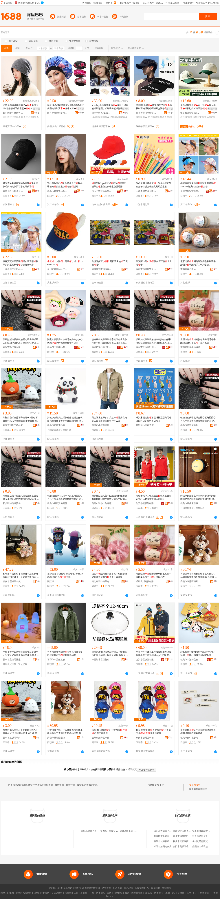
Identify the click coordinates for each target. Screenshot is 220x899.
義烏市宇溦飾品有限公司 (57, 347)
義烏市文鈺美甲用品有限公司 (102, 347)
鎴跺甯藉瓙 (186, 117)
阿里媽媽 (118, 893)
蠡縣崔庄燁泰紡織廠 (190, 347)
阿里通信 (158, 893)
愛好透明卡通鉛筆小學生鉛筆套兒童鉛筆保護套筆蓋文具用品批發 (153, 185)
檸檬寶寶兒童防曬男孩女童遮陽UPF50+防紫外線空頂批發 (198, 185)
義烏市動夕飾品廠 (12, 347)
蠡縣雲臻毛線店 (188, 269)
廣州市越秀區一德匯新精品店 (102, 737)
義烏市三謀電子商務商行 (13, 737)
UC (173, 893)
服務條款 (117, 888)
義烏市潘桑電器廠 (189, 503)
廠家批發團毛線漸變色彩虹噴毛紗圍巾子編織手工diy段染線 (198, 263)
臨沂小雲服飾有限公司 (102, 191)
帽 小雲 (160, 785)
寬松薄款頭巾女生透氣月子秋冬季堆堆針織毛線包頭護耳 (64, 185)
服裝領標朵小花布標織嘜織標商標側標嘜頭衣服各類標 (198, 732)
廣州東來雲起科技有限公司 (57, 269)
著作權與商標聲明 (91, 888)
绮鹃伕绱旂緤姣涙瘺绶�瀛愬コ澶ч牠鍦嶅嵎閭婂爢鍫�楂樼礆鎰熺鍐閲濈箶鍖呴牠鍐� (21, 107)
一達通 (214, 893)
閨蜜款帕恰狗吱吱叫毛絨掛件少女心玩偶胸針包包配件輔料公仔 (64, 341)
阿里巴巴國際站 (23, 893)
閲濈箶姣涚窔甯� (12, 117)
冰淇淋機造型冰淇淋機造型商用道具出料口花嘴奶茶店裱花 (153, 419)
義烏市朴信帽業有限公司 (13, 191)
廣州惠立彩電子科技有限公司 (168, 831)
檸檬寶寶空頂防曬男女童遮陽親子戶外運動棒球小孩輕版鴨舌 (20, 263)
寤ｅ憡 (36, 108)
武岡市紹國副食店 (162, 846)
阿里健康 (204, 893)
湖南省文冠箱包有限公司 (185, 831)
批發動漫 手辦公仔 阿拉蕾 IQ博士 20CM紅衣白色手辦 (65, 575)
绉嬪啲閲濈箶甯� (100, 117)
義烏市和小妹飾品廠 (101, 503)
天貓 (76, 893)
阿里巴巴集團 (7, 893)
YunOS (148, 893)
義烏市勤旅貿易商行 (57, 503)
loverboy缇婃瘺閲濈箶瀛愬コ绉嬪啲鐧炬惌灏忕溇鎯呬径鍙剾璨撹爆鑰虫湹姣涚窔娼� (110, 107)
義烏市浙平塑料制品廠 (190, 425)
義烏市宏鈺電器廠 (56, 425)
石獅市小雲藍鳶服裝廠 (102, 425)
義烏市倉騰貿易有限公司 (57, 191)
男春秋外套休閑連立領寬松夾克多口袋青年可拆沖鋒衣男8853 (64, 653)
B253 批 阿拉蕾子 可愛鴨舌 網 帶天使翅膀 (109, 732)
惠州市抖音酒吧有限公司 (185, 836)
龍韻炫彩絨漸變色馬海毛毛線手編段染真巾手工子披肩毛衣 (153, 575)
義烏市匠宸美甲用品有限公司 (146, 347)
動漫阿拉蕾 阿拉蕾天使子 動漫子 (154, 263)
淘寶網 (68, 893)
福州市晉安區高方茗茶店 (185, 841)
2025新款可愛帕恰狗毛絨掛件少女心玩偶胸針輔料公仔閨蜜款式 (198, 653)
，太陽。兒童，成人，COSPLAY (65, 263)
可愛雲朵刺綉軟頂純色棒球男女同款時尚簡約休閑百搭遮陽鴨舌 (20, 185)
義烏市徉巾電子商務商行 (190, 737)
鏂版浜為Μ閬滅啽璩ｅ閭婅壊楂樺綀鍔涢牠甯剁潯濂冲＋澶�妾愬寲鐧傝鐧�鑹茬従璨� (65, 107)
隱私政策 (128, 888)
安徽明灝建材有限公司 (203, 831)
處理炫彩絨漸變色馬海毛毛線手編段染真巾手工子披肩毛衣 (198, 341)
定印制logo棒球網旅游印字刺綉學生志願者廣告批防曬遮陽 (109, 185)
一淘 (91, 893)
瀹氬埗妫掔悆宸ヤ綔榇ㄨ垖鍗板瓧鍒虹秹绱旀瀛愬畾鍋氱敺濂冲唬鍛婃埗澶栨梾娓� (198, 107)
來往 (189, 893)
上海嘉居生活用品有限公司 (13, 269)
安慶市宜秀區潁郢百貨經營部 (190, 581)
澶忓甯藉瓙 (153, 117)
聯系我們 (155, 888)
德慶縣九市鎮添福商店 (102, 269)
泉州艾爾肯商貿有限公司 (204, 841)
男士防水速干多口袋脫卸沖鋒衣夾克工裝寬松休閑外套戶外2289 (109, 419)
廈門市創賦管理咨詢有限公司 (187, 846)
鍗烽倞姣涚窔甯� (30, 117)
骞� (37, 112)
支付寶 (181, 893)
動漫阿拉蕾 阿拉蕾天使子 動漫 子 (110, 263)
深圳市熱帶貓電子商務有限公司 (146, 269)
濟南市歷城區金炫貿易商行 (13, 581)
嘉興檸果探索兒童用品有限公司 (190, 191)
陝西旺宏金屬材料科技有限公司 (169, 836)
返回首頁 (132, 769)
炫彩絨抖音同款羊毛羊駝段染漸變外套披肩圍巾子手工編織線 (109, 575)
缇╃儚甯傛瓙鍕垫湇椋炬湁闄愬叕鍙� (146, 113)
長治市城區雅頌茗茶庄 (165, 841)
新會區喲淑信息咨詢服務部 (205, 836)
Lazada (109, 896)
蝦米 (127, 893)
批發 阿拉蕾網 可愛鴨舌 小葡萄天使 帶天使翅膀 (153, 732)
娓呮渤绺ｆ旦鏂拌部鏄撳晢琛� (13, 113)
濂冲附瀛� (141, 117)
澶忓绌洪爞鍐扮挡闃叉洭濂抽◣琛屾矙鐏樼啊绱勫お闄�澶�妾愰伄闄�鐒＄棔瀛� (154, 107)
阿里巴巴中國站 (41, 893)
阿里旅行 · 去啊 (103, 893)
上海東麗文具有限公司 (146, 191)
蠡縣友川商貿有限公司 (146, 581)
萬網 (167, 893)
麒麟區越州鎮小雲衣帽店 (132, 831)
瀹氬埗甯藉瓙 (199, 117)
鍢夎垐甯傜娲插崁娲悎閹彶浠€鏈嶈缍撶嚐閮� (102, 113)
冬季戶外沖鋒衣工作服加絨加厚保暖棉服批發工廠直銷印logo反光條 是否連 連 (153, 654)
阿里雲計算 (136, 893)
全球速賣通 (57, 893)
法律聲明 (106, 888)
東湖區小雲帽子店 (109, 831)
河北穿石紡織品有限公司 (102, 581)
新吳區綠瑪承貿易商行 (13, 503)
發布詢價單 (194, 785)
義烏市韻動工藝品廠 (13, 425)
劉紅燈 (50, 581)
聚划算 (83, 893)
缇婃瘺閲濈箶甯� (118, 117)
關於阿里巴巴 (142, 888)
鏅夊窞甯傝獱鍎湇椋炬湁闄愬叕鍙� (190, 113)
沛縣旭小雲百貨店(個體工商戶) (146, 425)
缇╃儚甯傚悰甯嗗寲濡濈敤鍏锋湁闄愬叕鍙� (57, 113)
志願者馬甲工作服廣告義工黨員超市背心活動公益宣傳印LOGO (153, 497)
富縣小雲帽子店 (88, 831)
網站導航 (166, 888)
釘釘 (195, 893)
